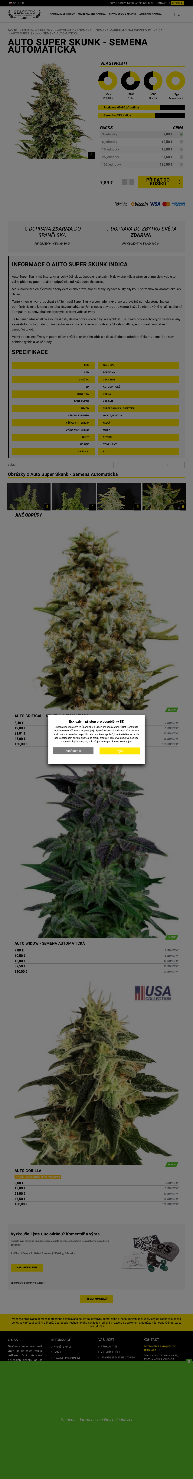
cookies (134, 737)
